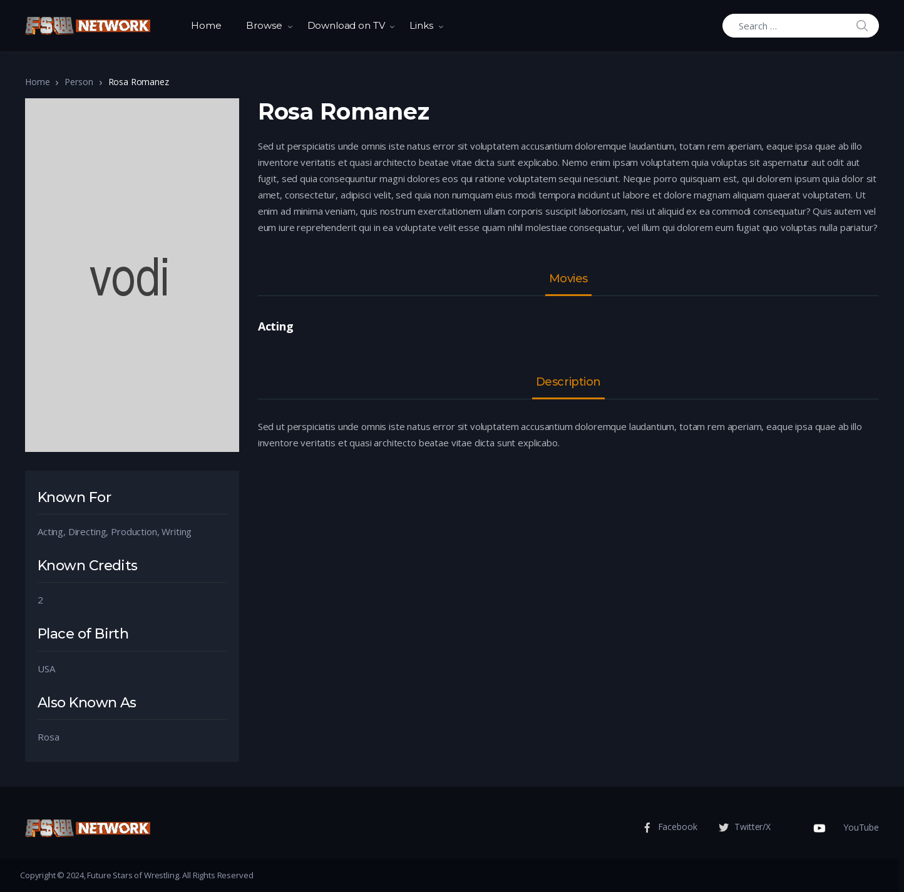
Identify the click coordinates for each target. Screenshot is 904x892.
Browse (264, 25)
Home (206, 25)
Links (421, 25)
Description (568, 382)
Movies (568, 279)
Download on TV (346, 25)
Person (78, 82)
